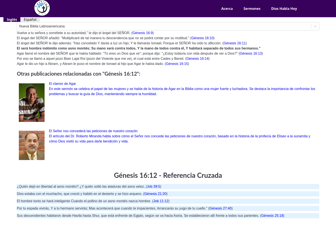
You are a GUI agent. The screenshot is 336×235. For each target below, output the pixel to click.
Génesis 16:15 (177, 64)
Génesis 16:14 (197, 58)
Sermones (251, 8)
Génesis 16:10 (202, 38)
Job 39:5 (153, 186)
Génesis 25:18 (272, 215)
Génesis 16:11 (235, 43)
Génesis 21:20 (155, 194)
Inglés (12, 19)
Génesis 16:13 (251, 53)
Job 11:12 (160, 201)
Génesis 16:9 (142, 33)
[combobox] (19, 26)
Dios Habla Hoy (284, 8)
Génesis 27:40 (220, 208)
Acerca (227, 8)
